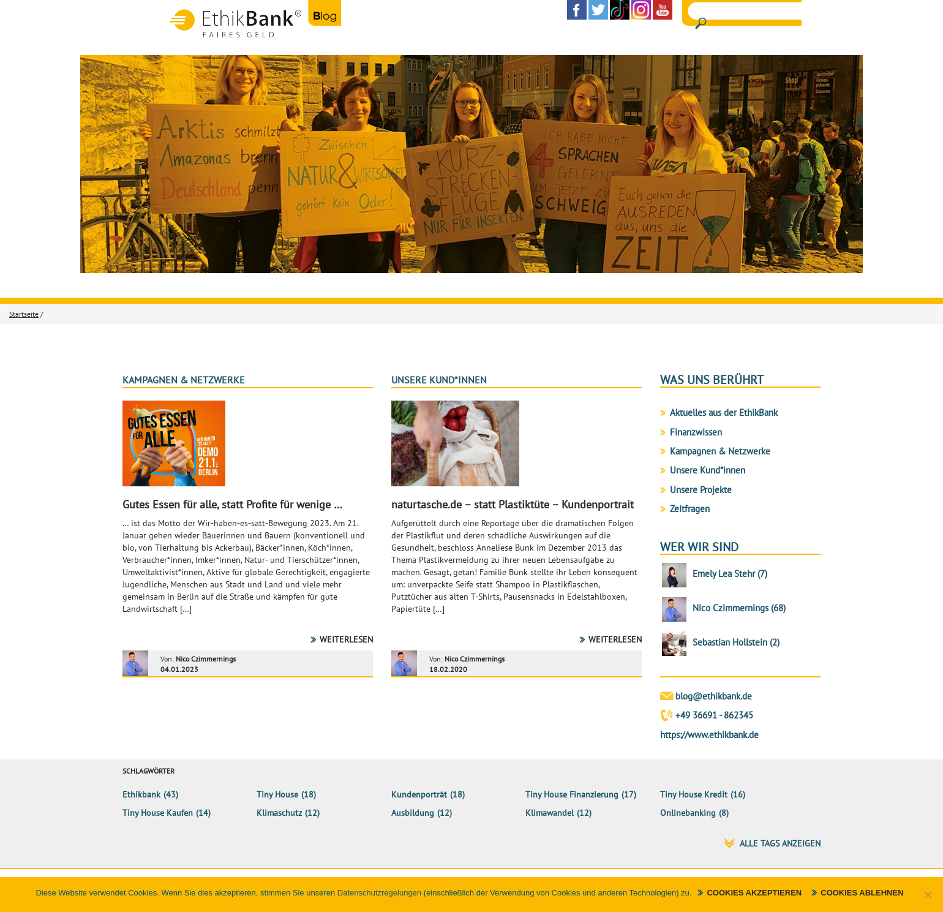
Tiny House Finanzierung (571, 794)
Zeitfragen (690, 508)
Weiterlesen (346, 639)
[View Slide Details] (471, 164)
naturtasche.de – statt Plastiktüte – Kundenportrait (512, 504)
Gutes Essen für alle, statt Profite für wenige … (232, 504)
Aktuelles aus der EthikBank (724, 412)
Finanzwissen (696, 432)
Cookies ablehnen (862, 892)
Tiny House (277, 794)
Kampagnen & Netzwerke (183, 380)
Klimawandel (549, 812)
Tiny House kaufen (157, 812)
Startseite (24, 313)
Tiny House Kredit (693, 794)
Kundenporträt (419, 794)
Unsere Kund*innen (439, 380)
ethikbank (141, 794)
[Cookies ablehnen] (928, 895)
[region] (471, 164)
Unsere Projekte (701, 490)
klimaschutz (279, 812)
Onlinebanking (688, 812)
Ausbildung (412, 812)
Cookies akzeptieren (754, 892)
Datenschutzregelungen (379, 892)
